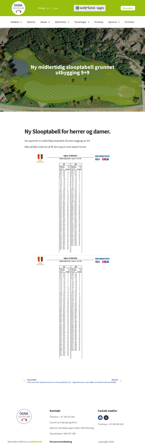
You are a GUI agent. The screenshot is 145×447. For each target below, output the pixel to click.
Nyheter (31, 21)
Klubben (16, 22)
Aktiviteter (62, 22)
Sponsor (114, 22)
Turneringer (81, 22)
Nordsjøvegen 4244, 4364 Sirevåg (76, 427)
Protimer (129, 21)
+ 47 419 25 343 (67, 416)
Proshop (98, 21)
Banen (45, 22)
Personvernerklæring (61, 441)
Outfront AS (35, 441)
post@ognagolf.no (67, 422)
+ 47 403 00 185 (115, 424)
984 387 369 (70, 433)
